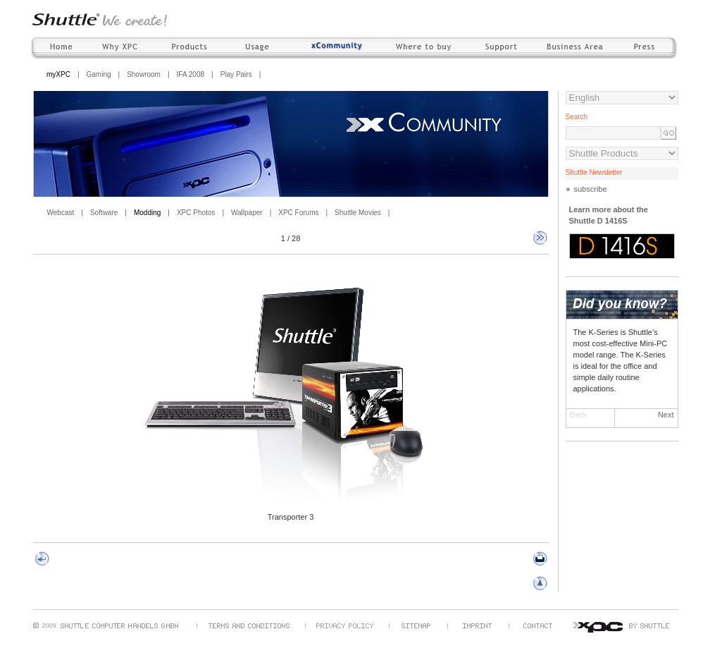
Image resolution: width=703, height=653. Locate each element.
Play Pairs (236, 74)
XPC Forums (298, 212)
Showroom (144, 74)
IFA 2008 (190, 74)
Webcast (61, 212)
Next (666, 414)
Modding (147, 212)
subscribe (590, 189)
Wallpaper (247, 212)
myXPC (58, 74)
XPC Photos (196, 212)
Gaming (99, 74)
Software (104, 212)
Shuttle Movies (358, 212)
